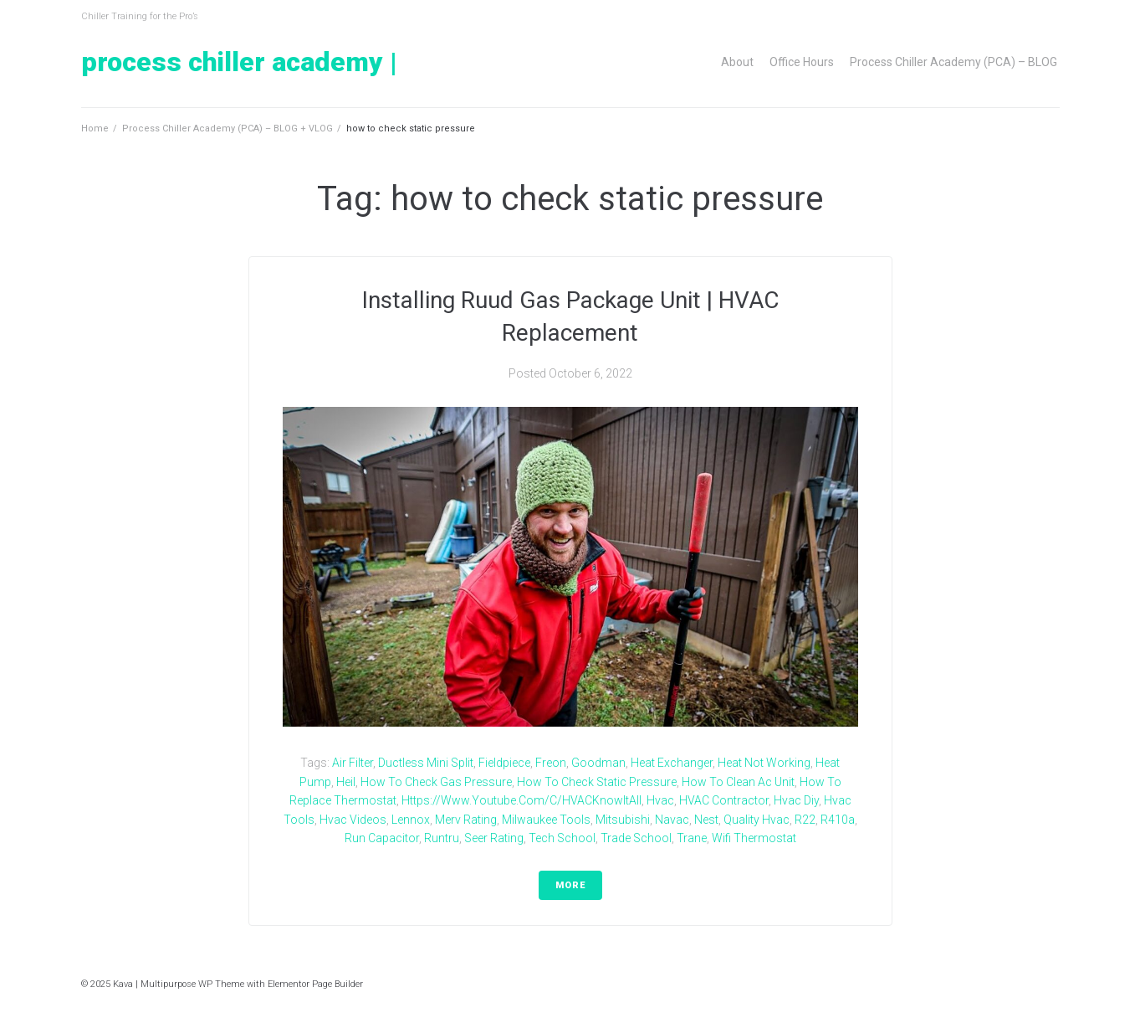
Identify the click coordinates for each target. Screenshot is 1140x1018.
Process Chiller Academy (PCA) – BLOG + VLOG (227, 128)
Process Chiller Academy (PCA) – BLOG (953, 62)
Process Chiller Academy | (238, 62)
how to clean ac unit (738, 782)
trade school (636, 838)
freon (550, 762)
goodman (598, 762)
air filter (352, 762)
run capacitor (382, 838)
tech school (562, 838)
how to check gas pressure (436, 782)
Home (95, 128)
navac (672, 819)
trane (692, 838)
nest (706, 819)
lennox (410, 819)
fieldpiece (504, 762)
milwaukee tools (546, 819)
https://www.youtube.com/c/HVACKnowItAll (521, 800)
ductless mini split (425, 762)
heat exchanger (672, 762)
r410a (837, 819)
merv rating (466, 819)
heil (345, 782)
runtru (441, 838)
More (570, 885)
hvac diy (796, 800)
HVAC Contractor (724, 800)
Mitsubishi (623, 819)
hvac (660, 800)
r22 (805, 819)
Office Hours (801, 62)
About (737, 62)
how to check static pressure (597, 782)
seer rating (494, 838)
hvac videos (353, 819)
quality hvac (756, 819)
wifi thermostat (754, 838)
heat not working (764, 762)
